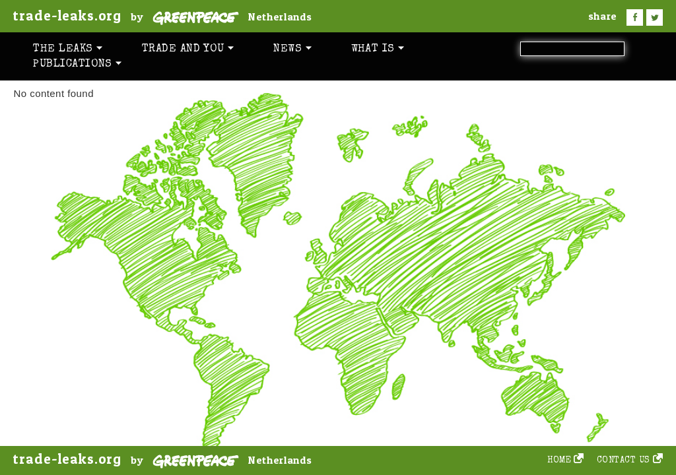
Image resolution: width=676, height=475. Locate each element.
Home (559, 461)
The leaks (67, 49)
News (292, 49)
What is (378, 49)
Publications (77, 64)
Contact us (623, 461)
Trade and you (188, 49)
